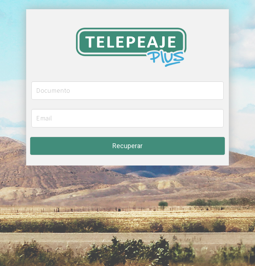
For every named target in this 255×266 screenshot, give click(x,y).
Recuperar (127, 146)
